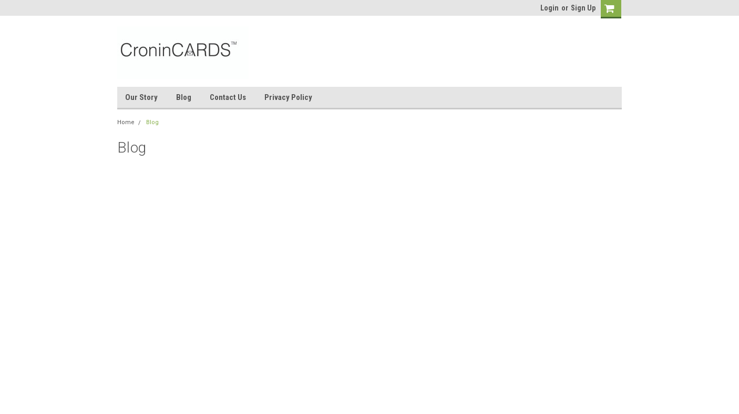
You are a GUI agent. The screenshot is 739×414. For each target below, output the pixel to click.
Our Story (141, 97)
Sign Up (583, 8)
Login (549, 8)
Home (126, 122)
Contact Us (228, 97)
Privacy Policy (288, 97)
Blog (183, 97)
